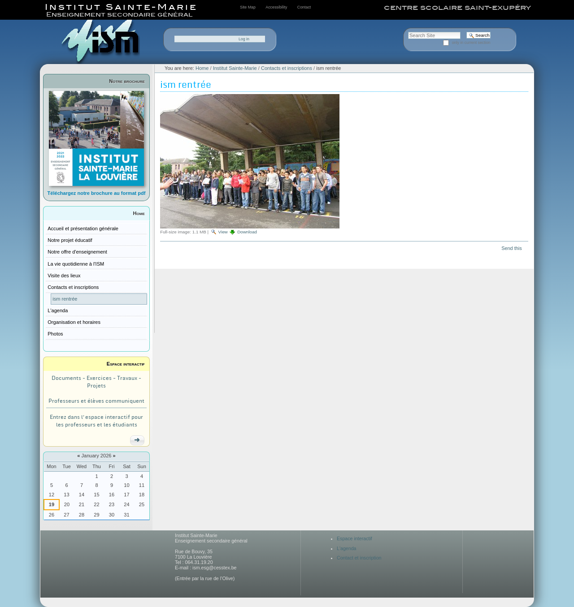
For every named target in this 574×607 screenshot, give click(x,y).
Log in (244, 39)
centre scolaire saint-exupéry (457, 8)
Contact (304, 7)
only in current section (471, 42)
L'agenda (347, 548)
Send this (511, 248)
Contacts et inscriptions (286, 68)
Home (139, 213)
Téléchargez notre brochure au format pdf (97, 193)
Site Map (248, 7)
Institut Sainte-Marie (235, 68)
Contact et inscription (359, 557)
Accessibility (276, 7)
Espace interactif (126, 363)
